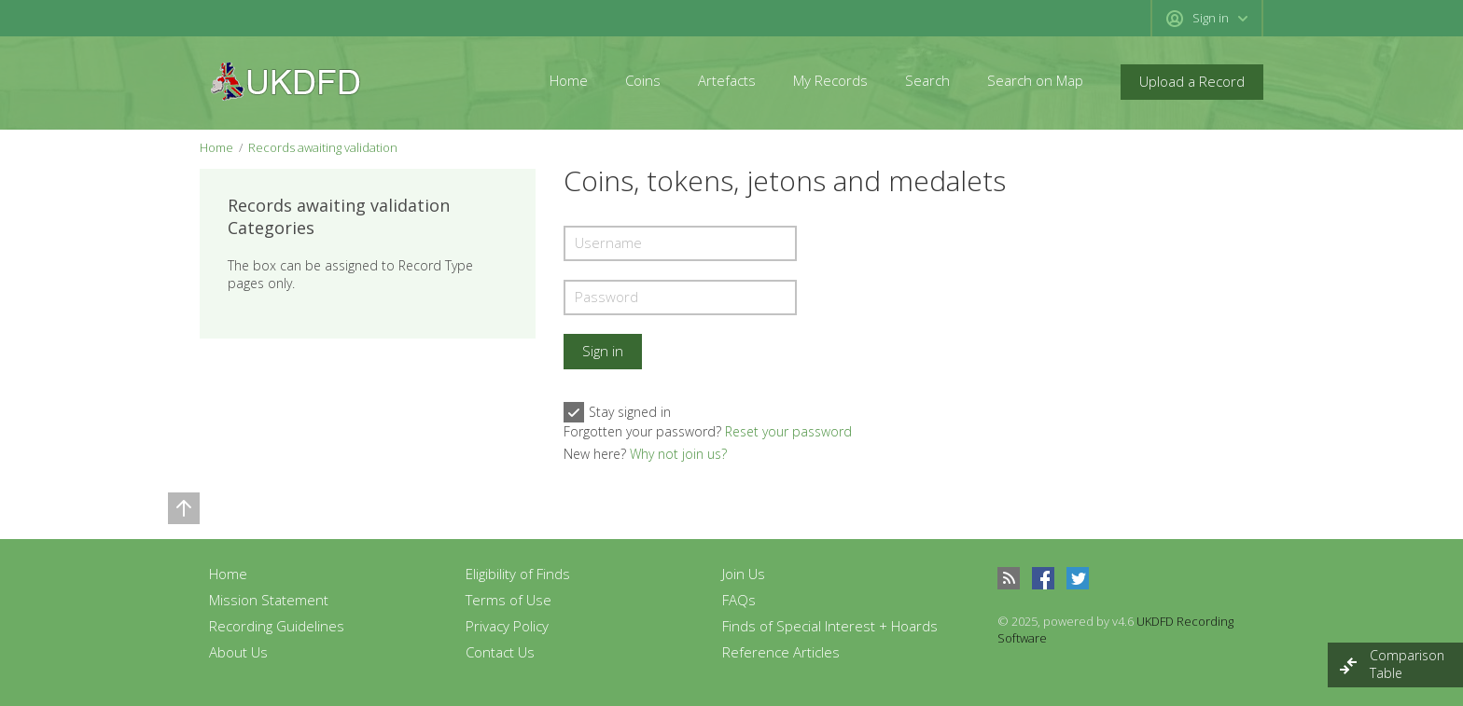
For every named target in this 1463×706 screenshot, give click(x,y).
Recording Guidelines (276, 625)
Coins (643, 80)
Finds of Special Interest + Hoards (830, 625)
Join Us (743, 573)
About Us (238, 652)
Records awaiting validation (322, 147)
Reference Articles (781, 652)
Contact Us (500, 652)
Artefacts (727, 80)
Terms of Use (508, 599)
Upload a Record (1192, 81)
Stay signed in (617, 412)
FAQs (739, 599)
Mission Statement (268, 599)
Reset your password (788, 431)
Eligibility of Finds (518, 573)
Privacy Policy (507, 625)
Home (569, 80)
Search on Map (1035, 80)
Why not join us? (678, 454)
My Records (830, 80)
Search (927, 80)
